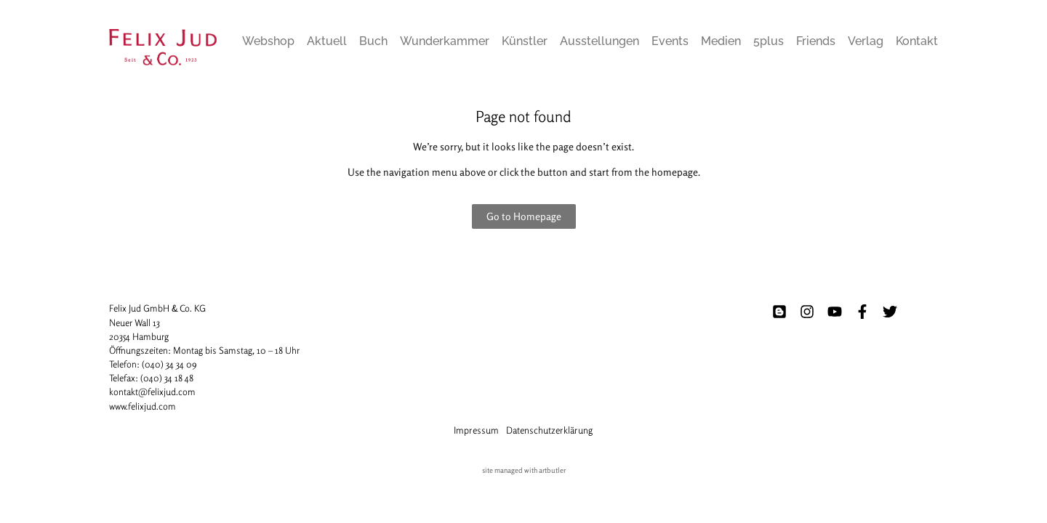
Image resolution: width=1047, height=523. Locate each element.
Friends (815, 41)
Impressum (476, 430)
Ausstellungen (599, 41)
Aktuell (327, 41)
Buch (373, 41)
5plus (768, 41)
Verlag (865, 41)
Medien (721, 41)
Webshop (268, 41)
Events (670, 41)
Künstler (524, 41)
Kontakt (917, 41)
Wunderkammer (444, 41)
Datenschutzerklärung (549, 430)
